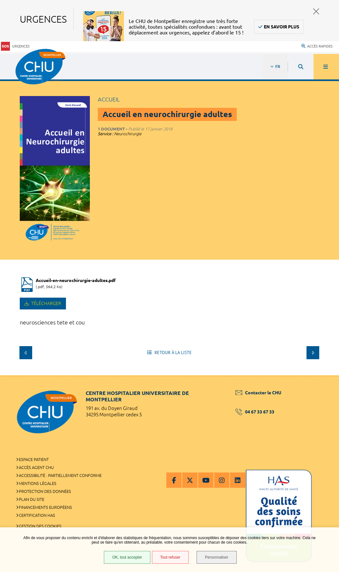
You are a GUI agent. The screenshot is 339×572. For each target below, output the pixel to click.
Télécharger (45, 303)
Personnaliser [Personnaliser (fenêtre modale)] (216, 557)
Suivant (313, 352)
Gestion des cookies (40, 526)
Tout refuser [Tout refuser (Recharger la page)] (170, 557)
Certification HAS (37, 515)
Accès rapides (317, 46)
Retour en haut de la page (323, 375)
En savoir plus (281, 26)
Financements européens (45, 507)
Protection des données (45, 491)
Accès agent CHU (36, 467)
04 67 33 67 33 (254, 412)
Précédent (25, 352)
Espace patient (34, 459)
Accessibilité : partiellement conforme (60, 475)
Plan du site (31, 499)
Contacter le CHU (258, 392)
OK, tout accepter (127, 557)
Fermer (316, 11)
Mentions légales (37, 483)
